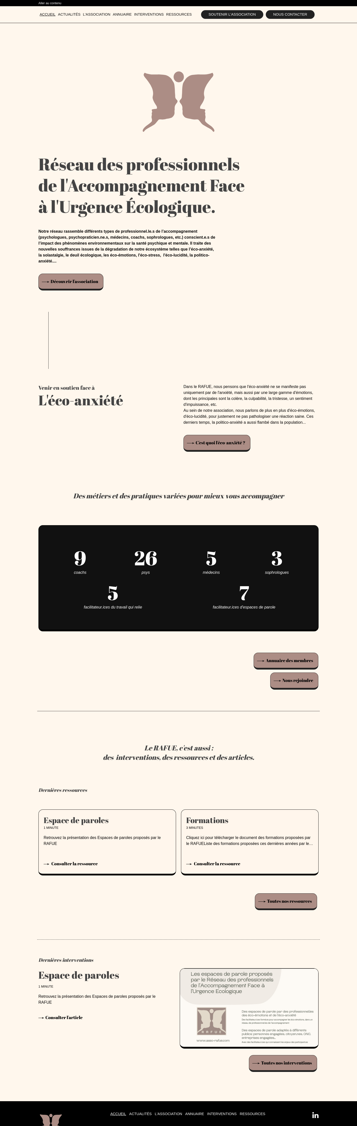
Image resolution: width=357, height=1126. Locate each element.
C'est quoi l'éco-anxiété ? (220, 443)
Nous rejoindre (297, 680)
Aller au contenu (49, 3)
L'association (97, 14)
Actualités (69, 14)
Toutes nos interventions (286, 1063)
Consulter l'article (64, 1017)
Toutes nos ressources (289, 901)
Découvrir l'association (74, 281)
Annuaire (122, 14)
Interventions (149, 14)
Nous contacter (290, 14)
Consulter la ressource (74, 864)
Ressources (179, 14)
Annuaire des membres (289, 660)
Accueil (48, 14)
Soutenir (232, 14)
